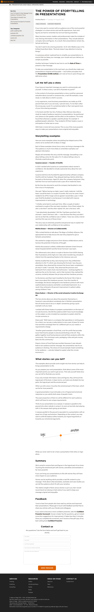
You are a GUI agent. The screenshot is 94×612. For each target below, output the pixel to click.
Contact (76, 1)
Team (48, 584)
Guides (30, 587)
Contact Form (70, 581)
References (50, 587)
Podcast (30, 592)
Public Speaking (41, 24)
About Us (49, 581)
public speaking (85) (16, 30)
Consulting (69, 1)
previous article (43, 55)
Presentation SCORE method (48, 74)
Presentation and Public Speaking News (28, 5)
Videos (30, 581)
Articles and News (33, 584)
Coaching (62, 1)
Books (30, 589)
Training (55, 1)
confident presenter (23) (17, 35)
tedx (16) (13, 40)
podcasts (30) (14, 33)
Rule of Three (75, 63)
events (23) (14, 38)
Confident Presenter (54, 24)
